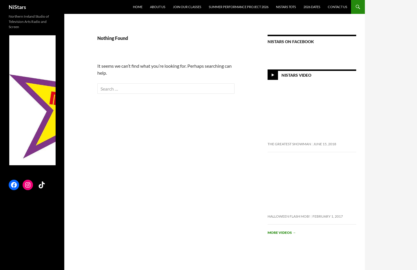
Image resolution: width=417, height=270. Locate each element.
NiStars (17, 7)
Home (137, 7)
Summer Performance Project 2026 (238, 7)
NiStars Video (296, 75)
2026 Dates (311, 7)
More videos (282, 232)
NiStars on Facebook (291, 41)
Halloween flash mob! (289, 216)
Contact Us (337, 7)
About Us (157, 7)
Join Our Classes (187, 7)
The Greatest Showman (289, 144)
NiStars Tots (286, 7)
